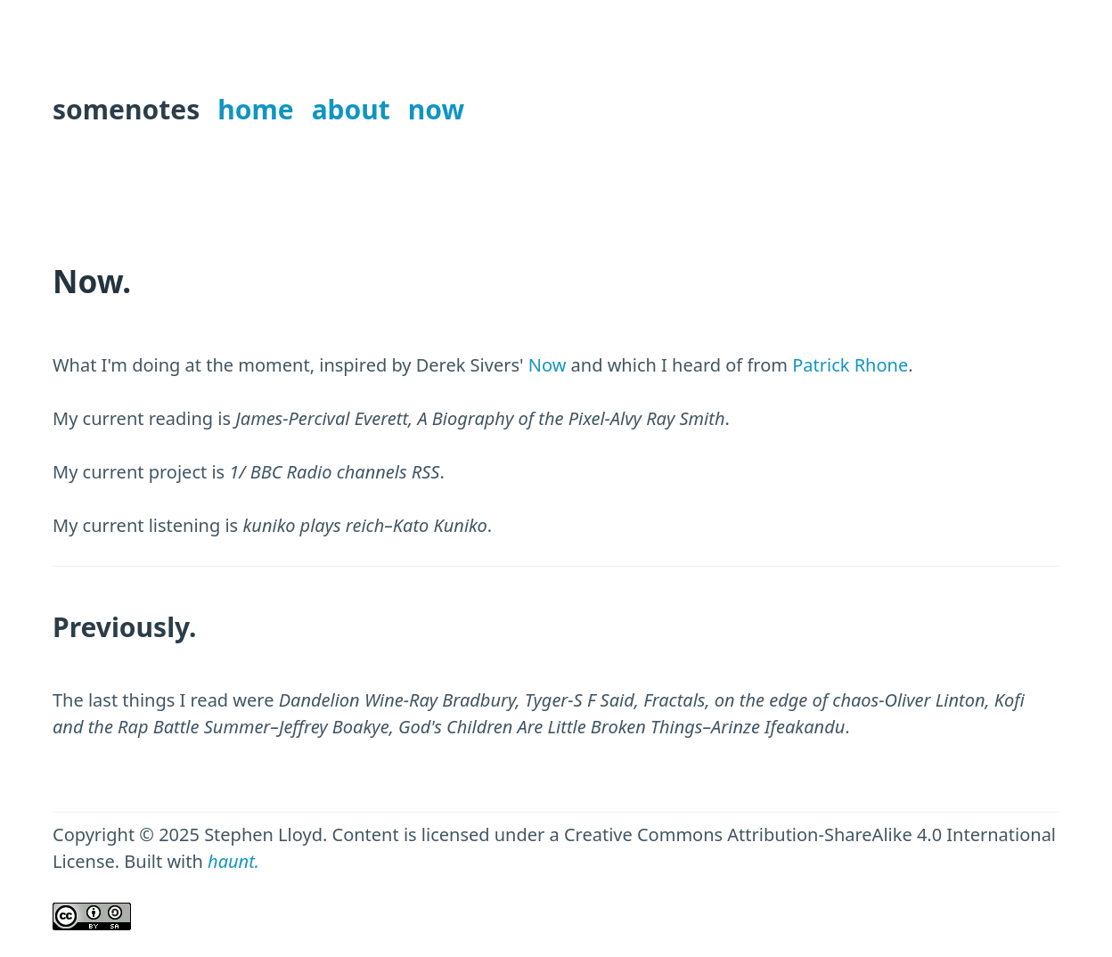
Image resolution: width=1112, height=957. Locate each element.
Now (547, 365)
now (436, 109)
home (255, 109)
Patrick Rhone (850, 365)
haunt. (233, 861)
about (351, 109)
